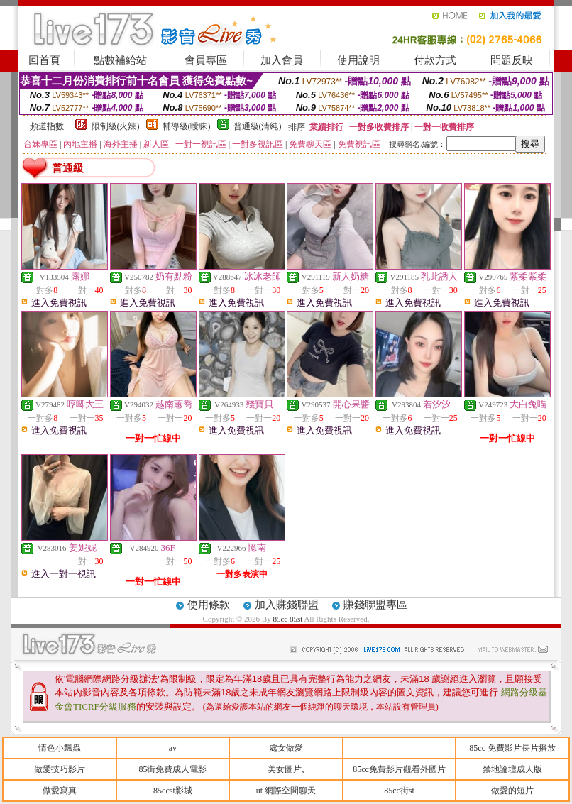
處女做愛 (286, 748)
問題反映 (511, 60)
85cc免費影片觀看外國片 (399, 769)
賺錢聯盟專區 (375, 604)
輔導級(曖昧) (187, 126)
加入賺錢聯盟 (287, 604)
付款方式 (435, 60)
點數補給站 (120, 60)
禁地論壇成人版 (512, 769)
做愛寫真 (60, 790)
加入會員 (281, 60)
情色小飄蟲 (59, 748)
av (173, 748)
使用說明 (358, 60)
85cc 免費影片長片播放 (512, 748)
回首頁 (44, 60)
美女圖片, (286, 769)
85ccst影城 (172, 790)
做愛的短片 (512, 790)
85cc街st (399, 790)
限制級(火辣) (116, 126)
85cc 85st (288, 619)
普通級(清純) (257, 126)
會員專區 (206, 60)
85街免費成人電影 (172, 769)
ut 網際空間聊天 (286, 790)
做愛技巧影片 (59, 769)
